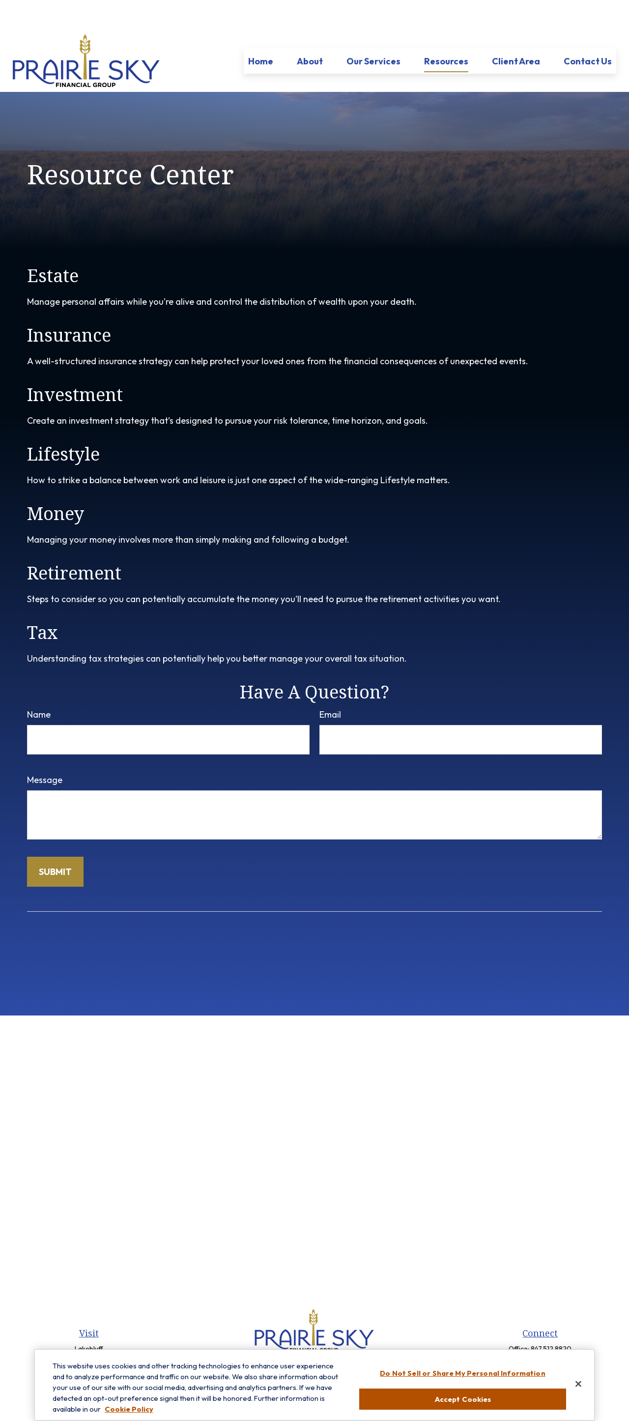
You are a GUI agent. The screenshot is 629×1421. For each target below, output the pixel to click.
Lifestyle (63, 424)
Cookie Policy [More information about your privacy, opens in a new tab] (129, 1416)
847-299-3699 (551, 1334)
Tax (42, 603)
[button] (261, 31)
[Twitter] (305, 1340)
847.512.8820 (551, 1319)
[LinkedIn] (322, 1340)
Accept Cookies (462, 1405)
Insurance (69, 305)
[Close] (578, 1390)
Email (330, 685)
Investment (75, 365)
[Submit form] (55, 842)
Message (44, 750)
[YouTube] (338, 1340)
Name (39, 685)
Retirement (74, 543)
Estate (53, 246)
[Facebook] (288, 1340)
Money (55, 484)
